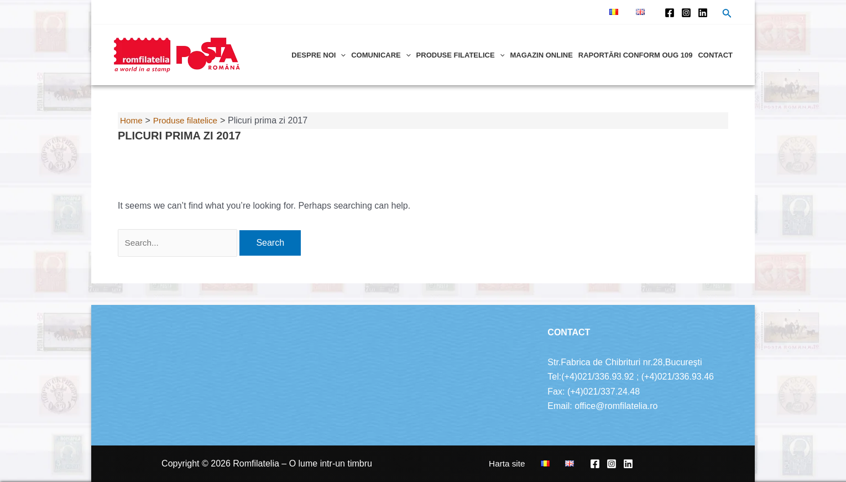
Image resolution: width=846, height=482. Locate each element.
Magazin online (541, 55)
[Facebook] (670, 13)
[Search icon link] (727, 14)
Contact (715, 55)
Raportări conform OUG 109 (635, 55)
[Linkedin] (703, 13)
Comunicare (380, 55)
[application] (341, 55)
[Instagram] (686, 13)
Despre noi (318, 55)
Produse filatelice (460, 55)
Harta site (525, 463)
